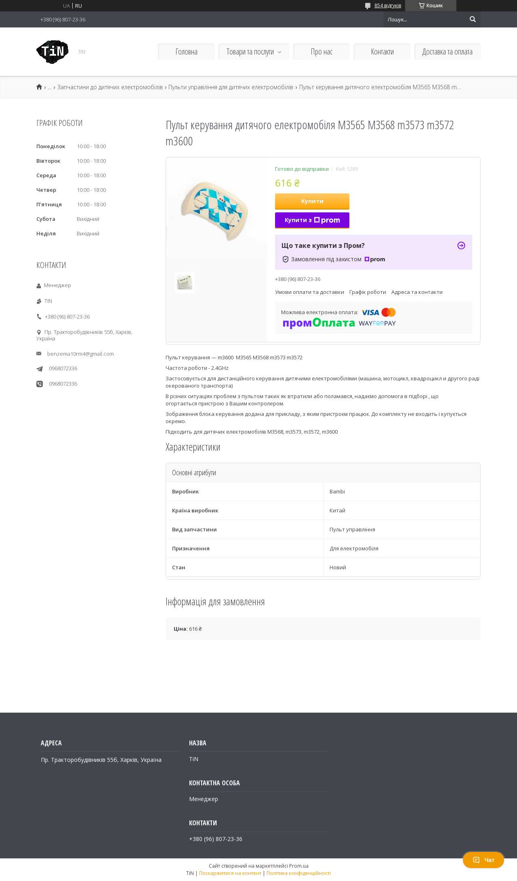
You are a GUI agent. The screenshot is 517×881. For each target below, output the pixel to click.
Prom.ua (299, 865)
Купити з (312, 220)
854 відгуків (387, 5)
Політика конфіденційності (299, 873)
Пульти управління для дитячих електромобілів (230, 87)
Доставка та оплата (447, 51)
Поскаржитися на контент (230, 873)
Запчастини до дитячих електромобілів (110, 87)
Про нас (321, 51)
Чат (483, 860)
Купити (312, 201)
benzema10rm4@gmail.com (80, 353)
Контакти (382, 51)
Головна (186, 51)
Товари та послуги (250, 51)
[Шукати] (472, 19)
